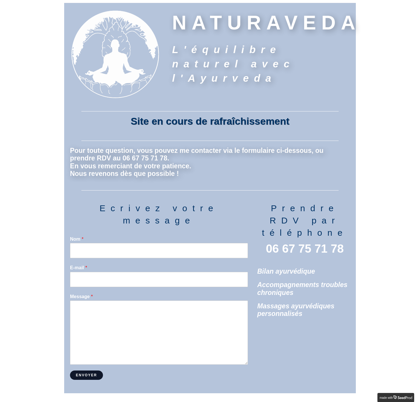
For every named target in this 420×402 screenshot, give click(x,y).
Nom (76, 239)
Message (81, 296)
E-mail (78, 267)
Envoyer (86, 375)
